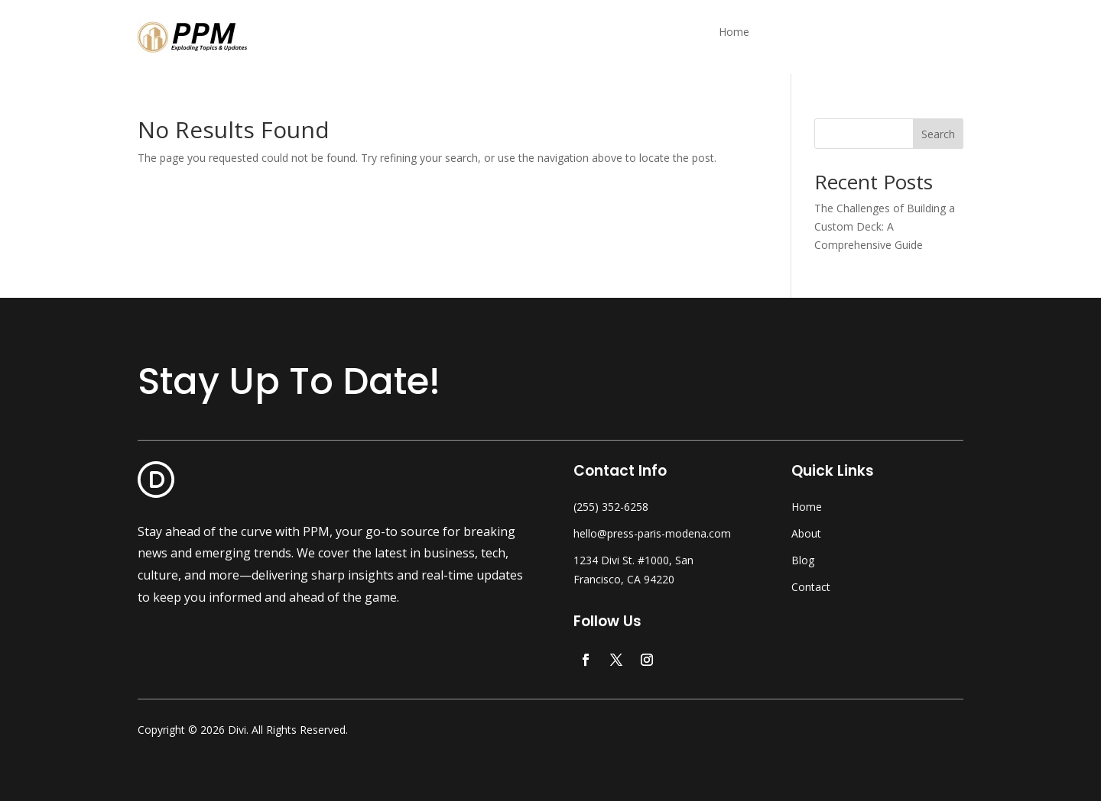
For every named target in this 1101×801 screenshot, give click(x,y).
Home (734, 33)
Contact (810, 587)
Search (938, 134)
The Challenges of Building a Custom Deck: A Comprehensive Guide (884, 226)
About (806, 533)
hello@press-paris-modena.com (652, 533)
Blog (802, 560)
